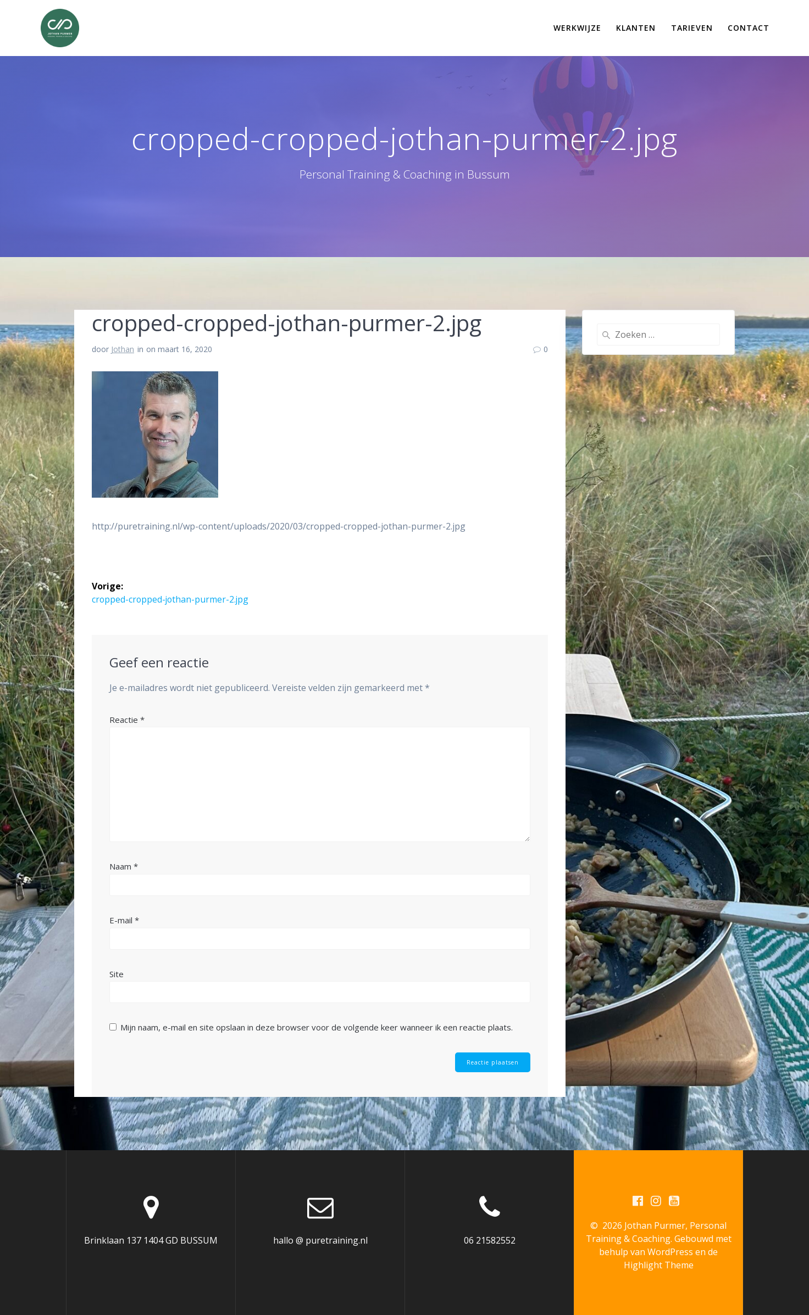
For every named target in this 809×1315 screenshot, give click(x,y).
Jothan (122, 349)
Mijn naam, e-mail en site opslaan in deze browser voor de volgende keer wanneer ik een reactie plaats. (316, 1027)
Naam (123, 866)
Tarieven (692, 28)
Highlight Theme (659, 1265)
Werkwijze (577, 28)
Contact (748, 28)
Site (116, 973)
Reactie (127, 719)
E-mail (124, 919)
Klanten (636, 28)
